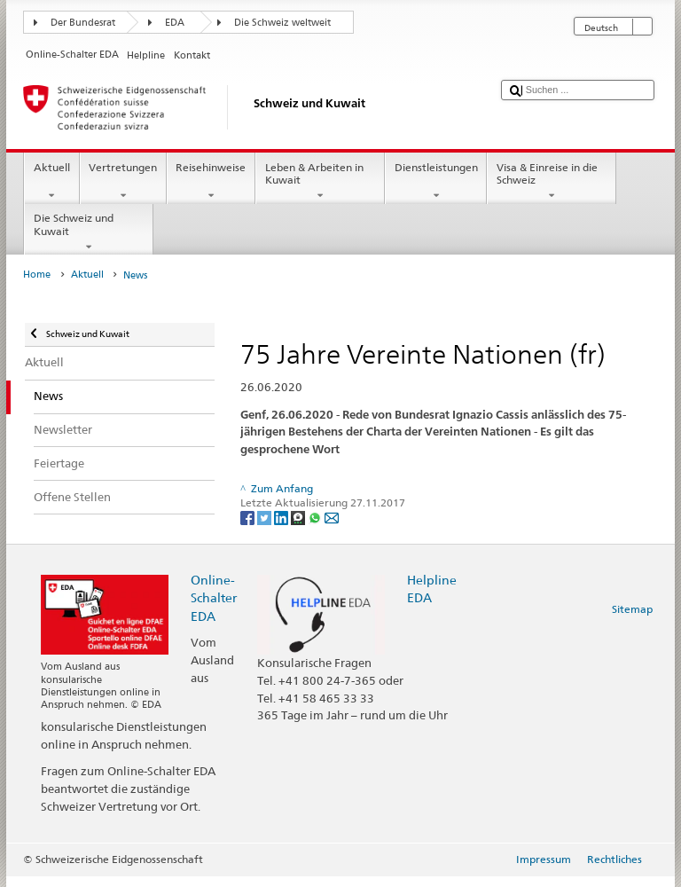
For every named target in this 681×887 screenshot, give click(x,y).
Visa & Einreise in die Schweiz (551, 182)
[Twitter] (265, 516)
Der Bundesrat (83, 22)
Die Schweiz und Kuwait (89, 232)
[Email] (332, 516)
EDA (174, 22)
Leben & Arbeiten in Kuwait (320, 182)
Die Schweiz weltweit (282, 22)
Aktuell (51, 182)
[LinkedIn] (282, 516)
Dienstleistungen (436, 182)
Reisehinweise (211, 182)
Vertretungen (123, 182)
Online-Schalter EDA (214, 597)
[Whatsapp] (316, 516)
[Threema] (299, 516)
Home (37, 274)
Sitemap (632, 609)
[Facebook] (248, 516)
